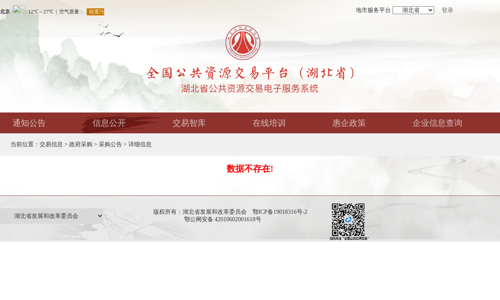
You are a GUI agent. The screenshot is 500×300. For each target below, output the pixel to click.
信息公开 (109, 123)
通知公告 (29, 123)
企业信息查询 (437, 123)
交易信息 (51, 144)
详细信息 (140, 144)
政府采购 (80, 144)
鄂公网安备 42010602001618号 (224, 219)
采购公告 (110, 144)
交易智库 (189, 123)
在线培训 (269, 123)
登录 (447, 10)
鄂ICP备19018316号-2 (279, 212)
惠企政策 (349, 123)
